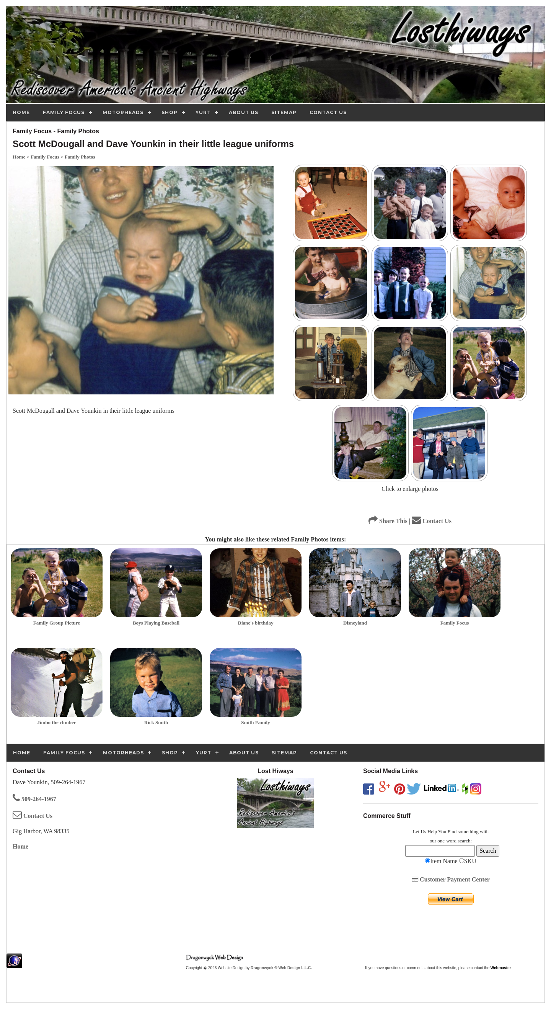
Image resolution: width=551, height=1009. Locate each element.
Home (20, 846)
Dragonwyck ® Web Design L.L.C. (281, 968)
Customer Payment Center (451, 879)
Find (451, 831)
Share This (388, 521)
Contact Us (432, 521)
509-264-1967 (34, 799)
